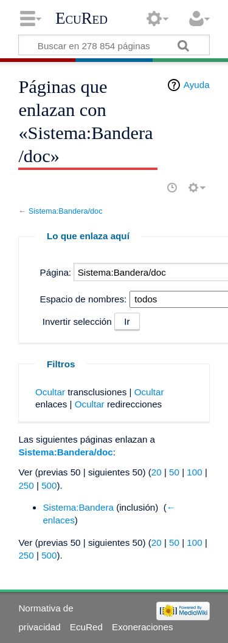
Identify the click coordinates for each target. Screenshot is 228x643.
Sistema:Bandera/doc (66, 211)
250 (25, 485)
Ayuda (197, 85)
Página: (56, 272)
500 (49, 485)
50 (174, 472)
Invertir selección (77, 321)
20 (156, 472)
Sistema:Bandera (78, 507)
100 (194, 472)
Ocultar (50, 392)
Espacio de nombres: (83, 299)
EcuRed (81, 18)
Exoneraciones (142, 627)
